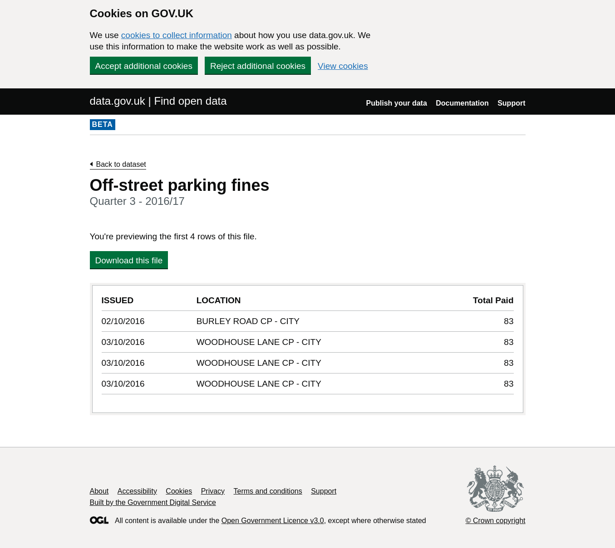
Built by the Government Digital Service (153, 502)
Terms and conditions (268, 491)
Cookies (179, 491)
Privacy (213, 491)
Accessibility (137, 491)
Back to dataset (121, 164)
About (99, 491)
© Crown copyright (496, 520)
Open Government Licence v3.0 (272, 520)
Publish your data (396, 103)
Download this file (129, 260)
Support (511, 103)
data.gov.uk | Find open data (158, 101)
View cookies (343, 66)
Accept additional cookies (143, 66)
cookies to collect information (176, 35)
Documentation (462, 103)
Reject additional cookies (257, 66)
